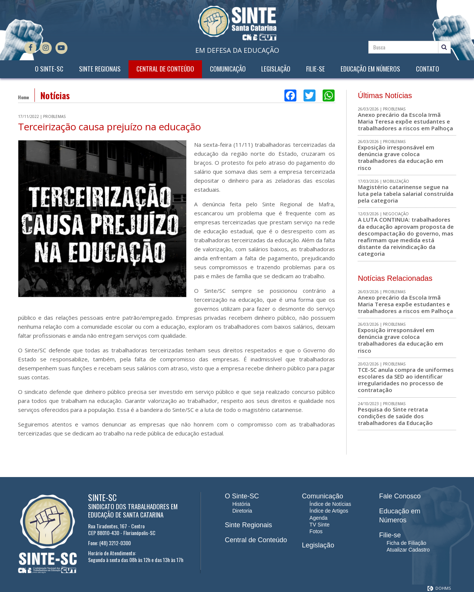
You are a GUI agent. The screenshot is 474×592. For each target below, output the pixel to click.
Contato (427, 69)
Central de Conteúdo (165, 69)
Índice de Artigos (329, 511)
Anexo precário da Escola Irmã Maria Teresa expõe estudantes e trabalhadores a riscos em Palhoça (405, 121)
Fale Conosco (400, 496)
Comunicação (228, 69)
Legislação (275, 69)
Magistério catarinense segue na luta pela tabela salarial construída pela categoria (405, 193)
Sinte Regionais (100, 69)
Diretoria (242, 511)
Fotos (316, 531)
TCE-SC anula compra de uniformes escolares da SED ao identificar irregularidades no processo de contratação (406, 380)
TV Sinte (320, 525)
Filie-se (315, 69)
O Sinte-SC (49, 69)
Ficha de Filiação (406, 543)
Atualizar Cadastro (408, 550)
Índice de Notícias (330, 504)
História (241, 504)
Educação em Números (370, 69)
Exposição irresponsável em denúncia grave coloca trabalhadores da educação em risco (400, 157)
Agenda (318, 518)
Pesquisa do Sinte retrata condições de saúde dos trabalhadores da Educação (395, 416)
